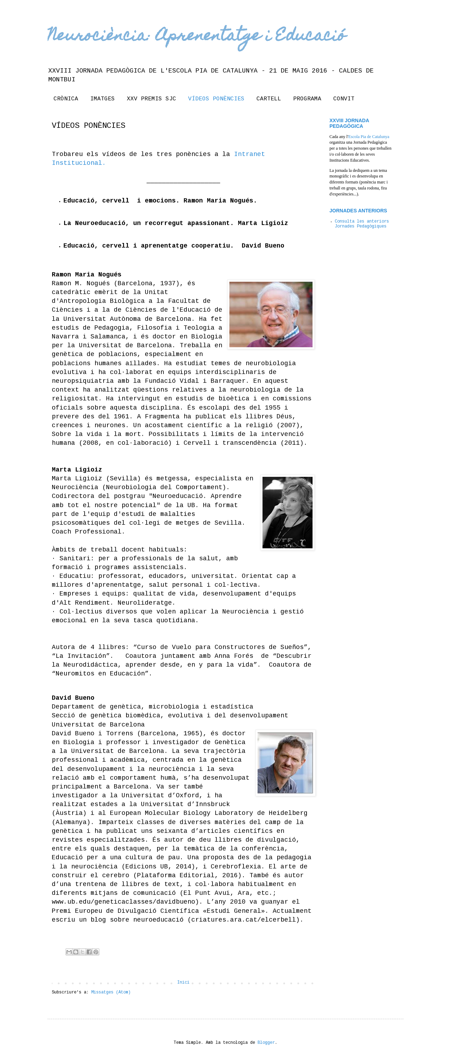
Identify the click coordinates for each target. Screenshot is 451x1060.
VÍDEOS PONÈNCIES (216, 99)
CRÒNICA (66, 99)
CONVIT (343, 99)
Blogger (266, 1043)
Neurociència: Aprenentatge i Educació (197, 37)
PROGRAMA (307, 99)
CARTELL (269, 99)
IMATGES (102, 99)
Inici (183, 982)
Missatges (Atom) (111, 992)
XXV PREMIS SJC (151, 99)
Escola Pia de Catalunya (368, 136)
